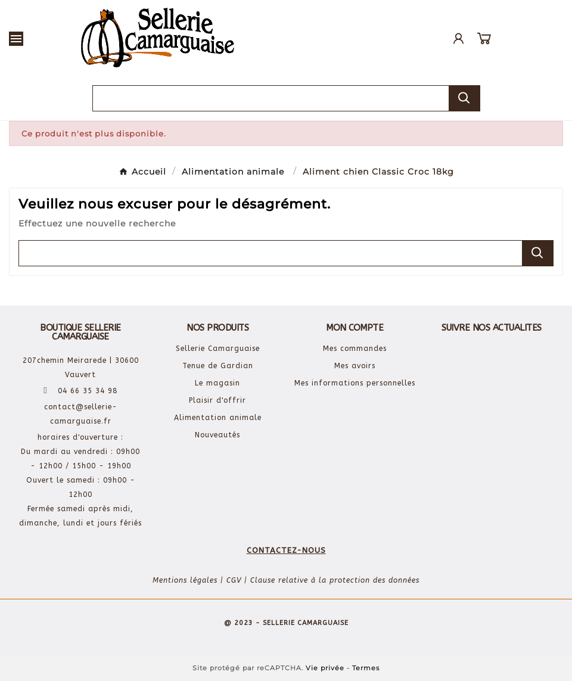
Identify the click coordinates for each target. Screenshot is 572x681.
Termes (366, 668)
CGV (233, 580)
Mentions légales (185, 580)
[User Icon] (458, 38)
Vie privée (325, 668)
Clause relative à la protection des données (334, 580)
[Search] (464, 98)
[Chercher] (271, 98)
